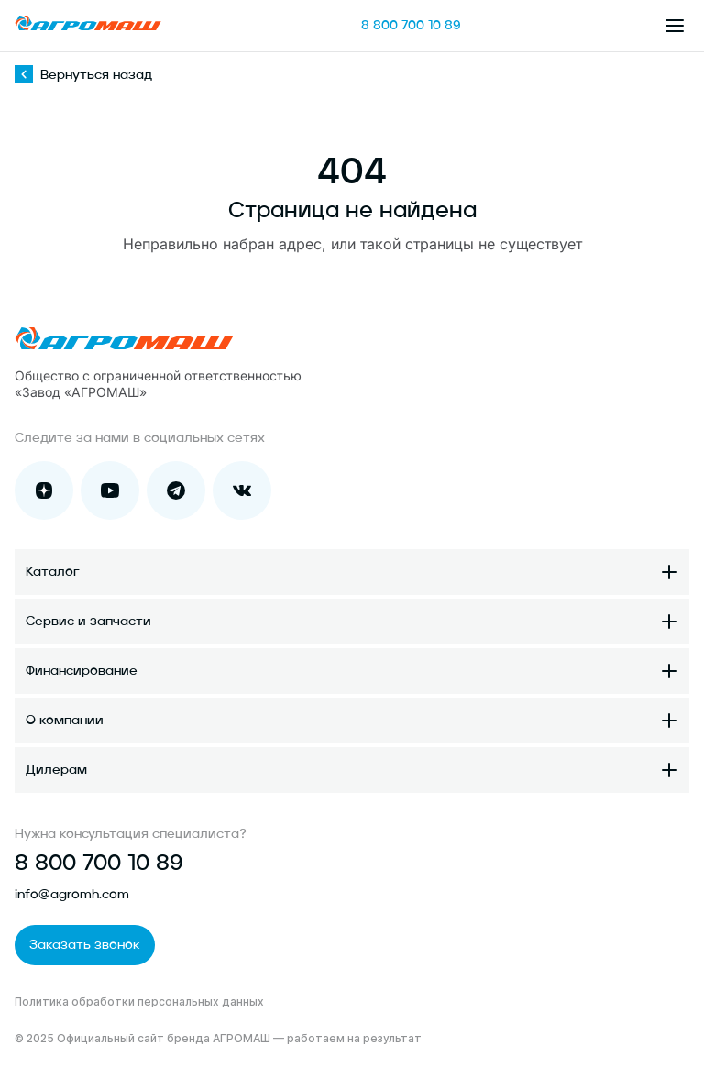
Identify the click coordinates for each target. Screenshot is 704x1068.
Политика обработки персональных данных (139, 1001)
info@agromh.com (72, 894)
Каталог (53, 572)
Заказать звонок (84, 945)
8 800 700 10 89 (411, 25)
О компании (65, 720)
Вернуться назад (83, 75)
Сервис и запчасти (88, 621)
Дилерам (56, 770)
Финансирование (82, 671)
